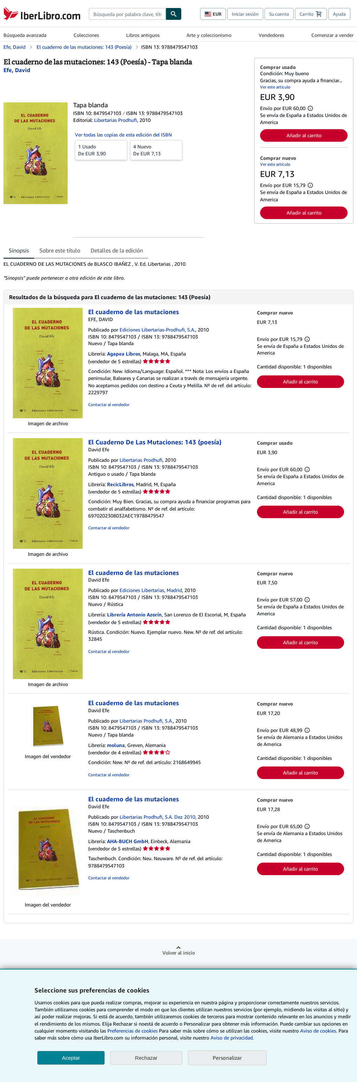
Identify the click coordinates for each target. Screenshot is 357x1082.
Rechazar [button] (146, 1058)
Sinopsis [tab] (19, 250)
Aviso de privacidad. (232, 1038)
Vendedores (271, 35)
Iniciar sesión (245, 14)
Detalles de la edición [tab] (117, 250)
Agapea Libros (123, 354)
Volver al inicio (178, 953)
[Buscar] (173, 14)
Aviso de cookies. (318, 1031)
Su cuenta (279, 14)
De (101, 149)
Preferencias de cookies (132, 1031)
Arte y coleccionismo (209, 35)
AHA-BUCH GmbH (127, 841)
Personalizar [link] (227, 1057)
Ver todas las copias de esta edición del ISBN (123, 135)
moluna (116, 745)
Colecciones (86, 35)
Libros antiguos (143, 35)
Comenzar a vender (332, 35)
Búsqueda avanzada (24, 35)
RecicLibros (120, 484)
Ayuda (339, 14)
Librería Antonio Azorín (134, 614)
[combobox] (127, 14)
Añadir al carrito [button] (304, 135)
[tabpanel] (126, 270)
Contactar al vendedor (108, 404)
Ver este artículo (275, 86)
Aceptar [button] (71, 1058)
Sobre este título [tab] (59, 250)
